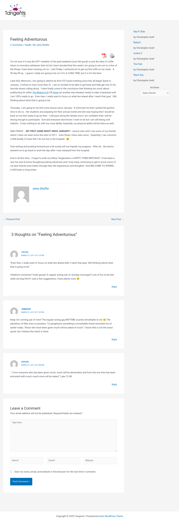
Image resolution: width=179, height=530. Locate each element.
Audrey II (138, 53)
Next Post (117, 219)
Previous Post (12, 219)
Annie (57, 92)
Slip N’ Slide (139, 31)
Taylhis (25, 252)
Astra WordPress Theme (111, 516)
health (29, 44)
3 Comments (17, 44)
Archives (154, 87)
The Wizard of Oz (41, 92)
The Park (138, 64)
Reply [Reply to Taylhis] (114, 286)
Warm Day (138, 74)
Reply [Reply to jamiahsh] (114, 339)
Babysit (137, 42)
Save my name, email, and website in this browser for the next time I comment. (55, 473)
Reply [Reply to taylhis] (114, 384)
